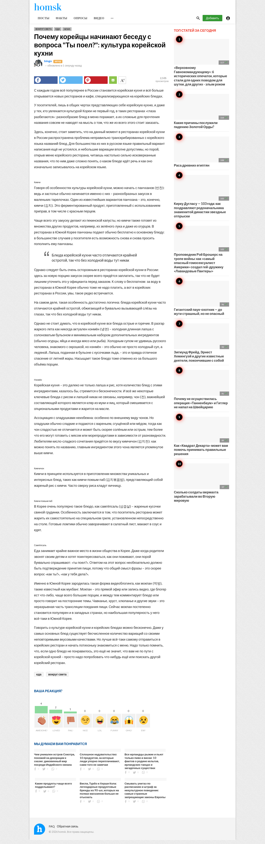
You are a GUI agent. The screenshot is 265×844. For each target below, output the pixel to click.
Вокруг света (44, 33)
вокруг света (57, 678)
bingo (48, 65)
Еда (57, 33)
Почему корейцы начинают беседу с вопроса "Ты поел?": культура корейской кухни (100, 48)
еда (38, 678)
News (67, 33)
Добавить (212, 22)
